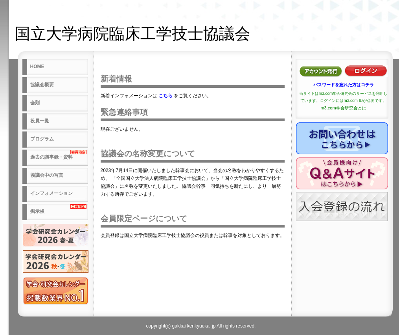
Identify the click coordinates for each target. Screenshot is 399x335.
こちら (165, 95)
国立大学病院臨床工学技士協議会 (132, 33)
